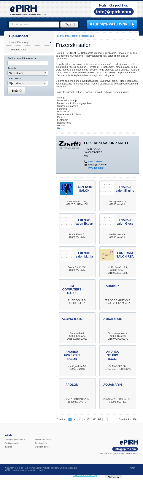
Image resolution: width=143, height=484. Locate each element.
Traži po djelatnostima (15, 439)
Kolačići (8, 447)
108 (99, 419)
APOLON (71, 384)
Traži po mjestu (12, 443)
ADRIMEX (112, 285)
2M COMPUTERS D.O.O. (71, 289)
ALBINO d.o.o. (72, 318)
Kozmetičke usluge (19, 42)
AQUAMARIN (112, 384)
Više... (59, 128)
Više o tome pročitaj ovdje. (85, 475)
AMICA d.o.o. (112, 318)
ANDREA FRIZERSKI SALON (72, 355)
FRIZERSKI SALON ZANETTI (107, 143)
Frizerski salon (18, 49)
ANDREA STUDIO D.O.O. (112, 355)
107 (94, 419)
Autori (132, 468)
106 (88, 419)
